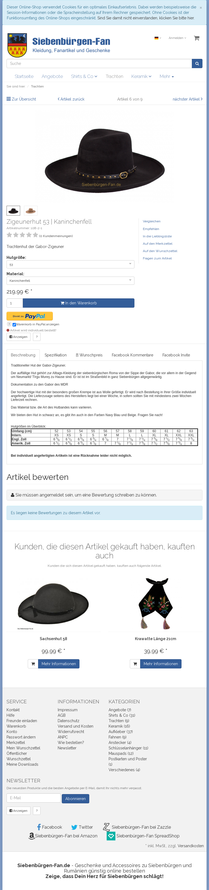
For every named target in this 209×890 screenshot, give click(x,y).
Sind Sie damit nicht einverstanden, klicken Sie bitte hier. (146, 18)
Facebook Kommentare (132, 355)
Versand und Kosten (75, 726)
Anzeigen (18, 337)
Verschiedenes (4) (124, 770)
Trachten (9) (119, 721)
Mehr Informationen (59, 664)
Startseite (24, 76)
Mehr (167, 76)
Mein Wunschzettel (23, 748)
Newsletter (67, 748)
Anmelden (177, 38)
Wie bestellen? (71, 742)
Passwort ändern (21, 737)
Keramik (141, 76)
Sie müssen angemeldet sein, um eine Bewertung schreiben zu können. (86, 495)
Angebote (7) (120, 710)
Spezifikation (56, 355)
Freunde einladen (22, 721)
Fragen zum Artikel (157, 258)
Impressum (68, 710)
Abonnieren (75, 799)
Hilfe (10, 715)
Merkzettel (16, 742)
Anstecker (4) (120, 742)
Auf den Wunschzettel (160, 251)
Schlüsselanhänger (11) (128, 748)
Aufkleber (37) (121, 731)
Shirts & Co (84, 76)
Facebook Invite (176, 355)
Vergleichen (152, 221)
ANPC (63, 737)
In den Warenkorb (79, 303)
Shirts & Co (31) (122, 715)
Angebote (52, 76)
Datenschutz (68, 721)
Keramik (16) (119, 726)
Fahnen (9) (118, 737)
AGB (62, 715)
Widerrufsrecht (71, 731)
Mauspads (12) (121, 753)
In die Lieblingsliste (157, 236)
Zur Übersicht (24, 99)
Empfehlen (151, 229)
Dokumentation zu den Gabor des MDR (39, 384)
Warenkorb (16, 726)
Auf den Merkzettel (157, 244)
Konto (12, 731)
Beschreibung (23, 355)
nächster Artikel (187, 99)
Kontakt (13, 710)
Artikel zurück (72, 99)
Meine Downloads (22, 764)
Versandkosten (191, 846)
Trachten (114, 76)
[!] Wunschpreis (89, 355)
